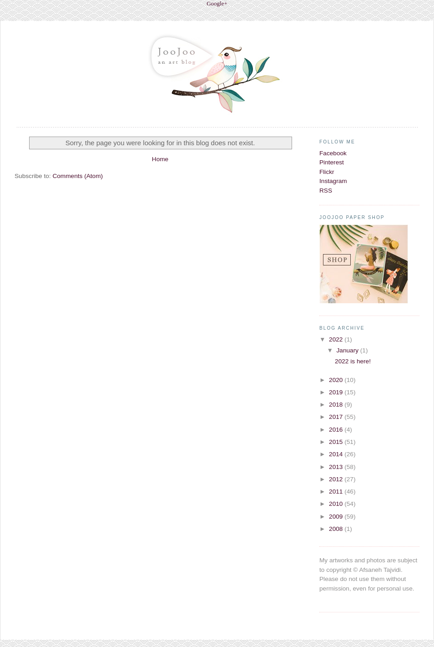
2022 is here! (353, 361)
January (348, 350)
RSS (325, 190)
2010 (336, 503)
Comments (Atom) (77, 176)
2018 (336, 404)
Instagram (333, 181)
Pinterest (331, 162)
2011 (336, 491)
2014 (336, 454)
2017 (336, 416)
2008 (336, 528)
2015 (336, 441)
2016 (336, 429)
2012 (336, 479)
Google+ (217, 3)
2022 (336, 339)
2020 (336, 380)
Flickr (326, 171)
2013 (336, 467)
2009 (336, 516)
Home (160, 159)
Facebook (333, 153)
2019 (336, 392)
